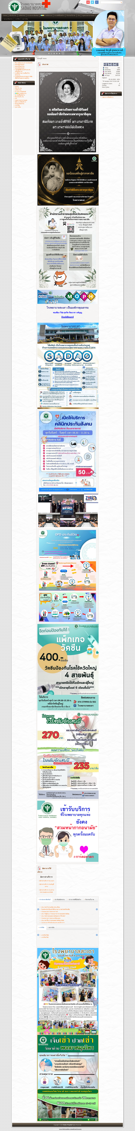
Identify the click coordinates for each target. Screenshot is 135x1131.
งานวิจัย (27, 19)
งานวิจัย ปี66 (45, 935)
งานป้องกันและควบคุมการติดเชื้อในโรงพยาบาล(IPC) (23, 77)
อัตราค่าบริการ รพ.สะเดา (46, 881)
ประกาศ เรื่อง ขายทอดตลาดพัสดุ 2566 (52, 920)
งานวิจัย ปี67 (45, 937)
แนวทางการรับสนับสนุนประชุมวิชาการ (52, 922)
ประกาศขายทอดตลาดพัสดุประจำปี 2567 (53, 916)
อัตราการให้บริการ (20, 102)
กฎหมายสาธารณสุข (21, 100)
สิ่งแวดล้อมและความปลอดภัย (23, 63)
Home (15, 15)
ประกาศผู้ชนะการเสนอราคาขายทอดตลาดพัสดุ (55, 914)
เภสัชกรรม (32, 15)
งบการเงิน (35, 19)
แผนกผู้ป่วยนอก (19, 64)
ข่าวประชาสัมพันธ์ (43, 15)
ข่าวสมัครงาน (56, 15)
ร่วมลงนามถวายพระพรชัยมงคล (50, 918)
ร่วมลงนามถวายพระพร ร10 (49, 911)
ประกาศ (45, 64)
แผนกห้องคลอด (19, 68)
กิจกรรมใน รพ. (81, 15)
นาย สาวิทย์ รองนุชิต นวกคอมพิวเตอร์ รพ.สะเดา (70, 1129)
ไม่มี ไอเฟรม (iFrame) (24, 132)
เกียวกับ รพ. (23, 15)
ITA (16, 98)
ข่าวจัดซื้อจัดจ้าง (69, 15)
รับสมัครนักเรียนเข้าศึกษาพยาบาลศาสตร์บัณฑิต (55, 909)
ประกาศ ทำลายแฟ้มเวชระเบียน (50, 907)
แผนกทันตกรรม (19, 66)
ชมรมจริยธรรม (18, 19)
